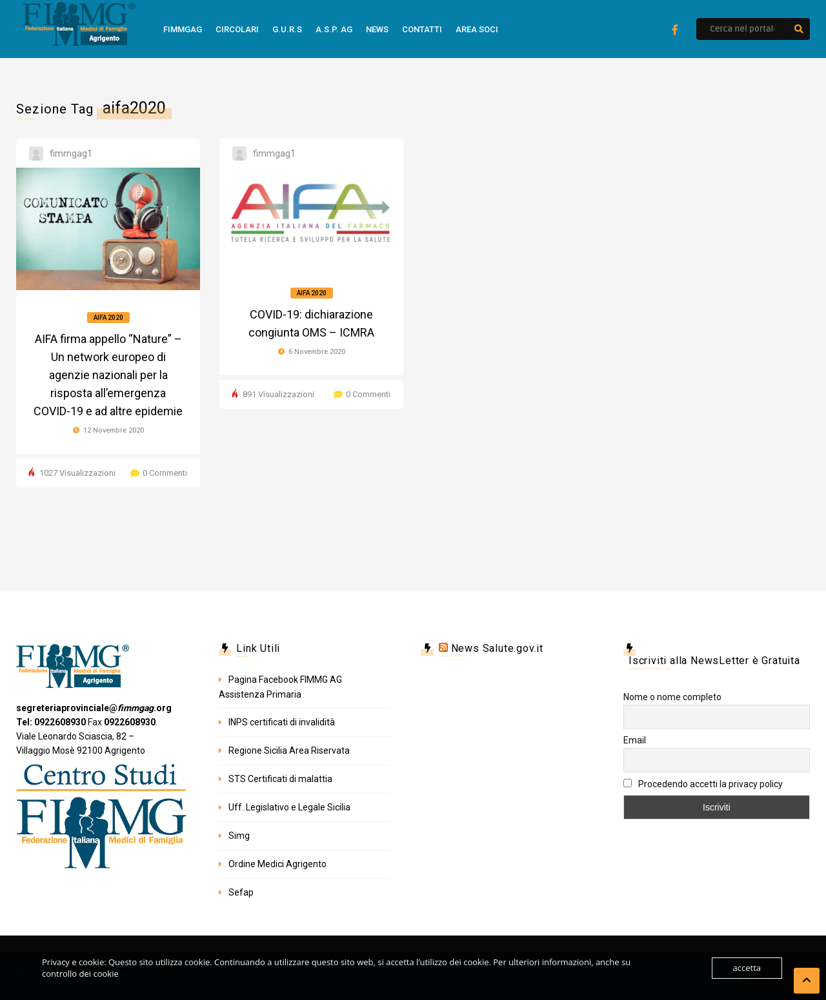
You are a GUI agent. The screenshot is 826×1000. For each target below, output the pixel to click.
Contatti (422, 29)
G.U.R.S (287, 29)
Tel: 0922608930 (51, 722)
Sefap (241, 892)
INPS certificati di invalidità (281, 722)
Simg (239, 835)
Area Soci (477, 29)
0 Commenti (165, 473)
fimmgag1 (71, 153)
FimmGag (182, 29)
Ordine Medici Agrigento (277, 864)
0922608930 (130, 722)
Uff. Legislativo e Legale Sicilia (289, 807)
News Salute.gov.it (497, 648)
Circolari (237, 29)
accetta (747, 968)
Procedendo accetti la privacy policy (703, 784)
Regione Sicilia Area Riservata (289, 750)
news (377, 29)
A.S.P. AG (334, 29)
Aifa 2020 (108, 317)
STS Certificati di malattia (280, 779)
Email (634, 740)
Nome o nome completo (672, 697)
